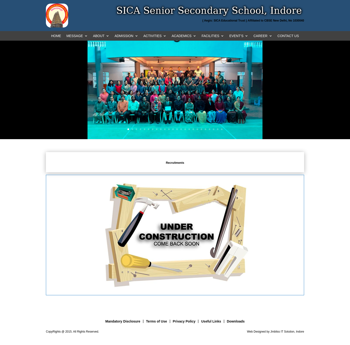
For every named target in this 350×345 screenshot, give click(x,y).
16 (189, 129)
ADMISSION (124, 36)
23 (218, 129)
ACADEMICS (181, 36)
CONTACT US (288, 36)
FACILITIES (210, 36)
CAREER (260, 36)
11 (169, 129)
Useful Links (211, 321)
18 (197, 129)
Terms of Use (156, 321)
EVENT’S (236, 36)
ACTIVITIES (152, 36)
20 (205, 129)
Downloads (236, 321)
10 (165, 129)
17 (193, 129)
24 (222, 129)
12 (173, 129)
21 (209, 129)
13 (177, 129)
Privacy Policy (184, 321)
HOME (56, 36)
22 (213, 129)
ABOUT (98, 36)
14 (181, 129)
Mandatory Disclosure (122, 321)
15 (185, 129)
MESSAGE (74, 36)
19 (201, 129)
